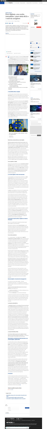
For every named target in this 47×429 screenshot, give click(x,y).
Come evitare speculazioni (13, 83)
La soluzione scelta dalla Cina (13, 85)
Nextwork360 (8, 425)
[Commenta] (27, 409)
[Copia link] (11, 23)
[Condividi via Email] (9, 23)
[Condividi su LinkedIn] (7, 23)
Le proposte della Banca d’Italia (13, 86)
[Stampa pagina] (12, 23)
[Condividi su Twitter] (8, 23)
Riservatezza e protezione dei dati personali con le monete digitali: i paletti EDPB (18, 88)
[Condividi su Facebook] (5, 23)
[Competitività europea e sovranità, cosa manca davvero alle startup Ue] (36, 65)
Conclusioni (10, 89)
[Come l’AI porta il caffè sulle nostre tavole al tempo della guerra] (36, 68)
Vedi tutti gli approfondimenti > (38, 71)
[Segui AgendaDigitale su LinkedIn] (20, 420)
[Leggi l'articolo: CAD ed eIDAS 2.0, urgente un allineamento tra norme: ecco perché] (36, 112)
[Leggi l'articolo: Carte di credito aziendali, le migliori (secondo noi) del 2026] (36, 97)
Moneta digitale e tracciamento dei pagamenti (15, 84)
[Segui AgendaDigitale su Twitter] (22, 420)
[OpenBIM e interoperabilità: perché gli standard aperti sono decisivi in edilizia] (36, 61)
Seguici (17, 420)
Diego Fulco (7, 33)
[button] (2, 3)
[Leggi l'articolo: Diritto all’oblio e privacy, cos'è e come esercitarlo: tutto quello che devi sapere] (36, 82)
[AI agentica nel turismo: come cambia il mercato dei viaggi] (36, 57)
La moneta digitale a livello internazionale (14, 81)
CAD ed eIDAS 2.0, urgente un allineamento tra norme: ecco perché (15, 400)
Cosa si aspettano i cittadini (13, 80)
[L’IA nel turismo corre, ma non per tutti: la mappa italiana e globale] (36, 53)
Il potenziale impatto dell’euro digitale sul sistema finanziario (17, 82)
